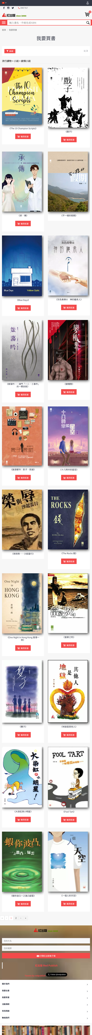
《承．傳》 (23, 215)
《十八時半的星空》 (68, 469)
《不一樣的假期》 (68, 215)
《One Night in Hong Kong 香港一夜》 (23, 638)
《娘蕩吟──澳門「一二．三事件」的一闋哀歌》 (23, 385)
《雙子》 (23, 726)
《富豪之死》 (69, 637)
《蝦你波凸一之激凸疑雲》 (23, 895)
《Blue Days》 (23, 300)
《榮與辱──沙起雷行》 (23, 553)
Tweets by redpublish (35, 975)
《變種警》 (69, 383)
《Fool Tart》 (68, 811)
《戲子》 (69, 131)
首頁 (4, 30)
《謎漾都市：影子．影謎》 (23, 469)
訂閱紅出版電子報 (46, 956)
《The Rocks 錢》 (68, 553)
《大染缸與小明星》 (22, 811)
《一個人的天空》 (68, 895)
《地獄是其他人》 (68, 726)
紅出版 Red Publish (46, 965)
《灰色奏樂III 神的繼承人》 (69, 299)
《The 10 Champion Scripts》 (23, 128)
